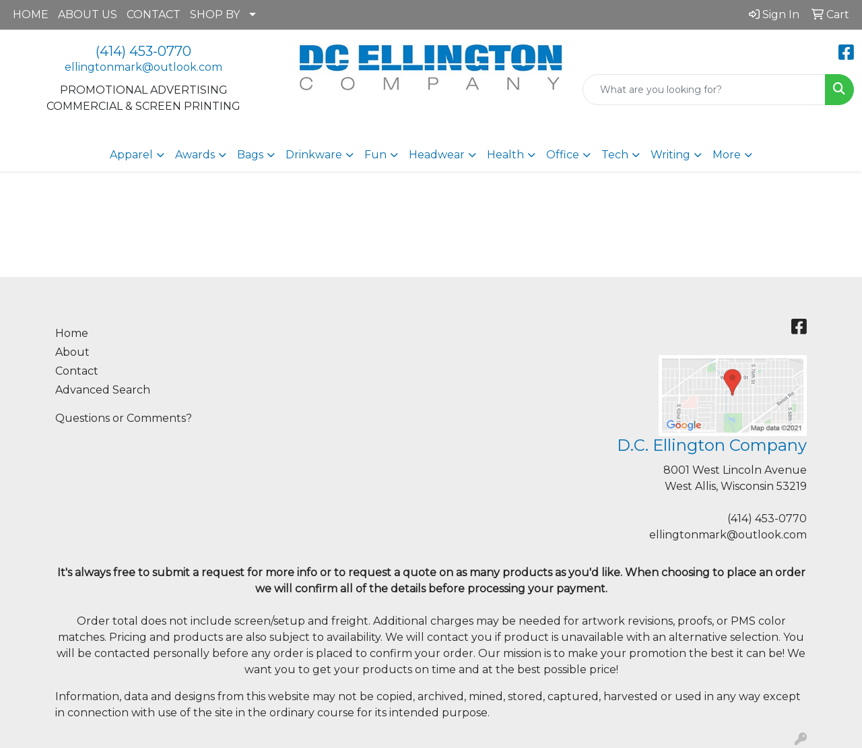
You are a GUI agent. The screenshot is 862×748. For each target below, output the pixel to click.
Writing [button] (670, 154)
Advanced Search (102, 389)
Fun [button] (375, 154)
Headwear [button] (437, 154)
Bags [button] (250, 154)
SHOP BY (215, 14)
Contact (76, 371)
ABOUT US (87, 14)
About (72, 352)
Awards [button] (195, 154)
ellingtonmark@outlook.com (143, 67)
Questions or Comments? (123, 418)
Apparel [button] (131, 154)
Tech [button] (614, 154)
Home (71, 333)
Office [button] (562, 154)
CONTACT (153, 14)
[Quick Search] (704, 89)
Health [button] (505, 154)
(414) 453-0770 (143, 51)
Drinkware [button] (314, 154)
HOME (30, 14)
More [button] (726, 154)
